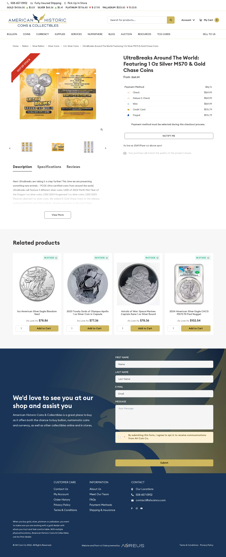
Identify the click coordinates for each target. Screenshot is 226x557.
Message (120, 401)
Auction (126, 34)
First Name (122, 357)
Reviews (73, 167)
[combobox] (137, 20)
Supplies (60, 34)
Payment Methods (101, 505)
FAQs (93, 499)
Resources (144, 34)
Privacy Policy (62, 505)
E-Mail (119, 386)
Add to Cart (44, 328)
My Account (61, 494)
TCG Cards (163, 34)
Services (76, 34)
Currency (42, 34)
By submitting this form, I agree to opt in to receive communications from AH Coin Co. (167, 437)
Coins (26, 34)
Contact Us (61, 489)
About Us (95, 489)
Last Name (121, 372)
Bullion (12, 34)
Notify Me (169, 135)
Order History (62, 499)
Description (22, 167)
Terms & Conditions (65, 510)
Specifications (49, 167)
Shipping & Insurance (102, 510)
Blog (111, 34)
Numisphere (95, 34)
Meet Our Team (99, 494)
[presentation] (138, 451)
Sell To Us (209, 34)
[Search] (171, 20)
